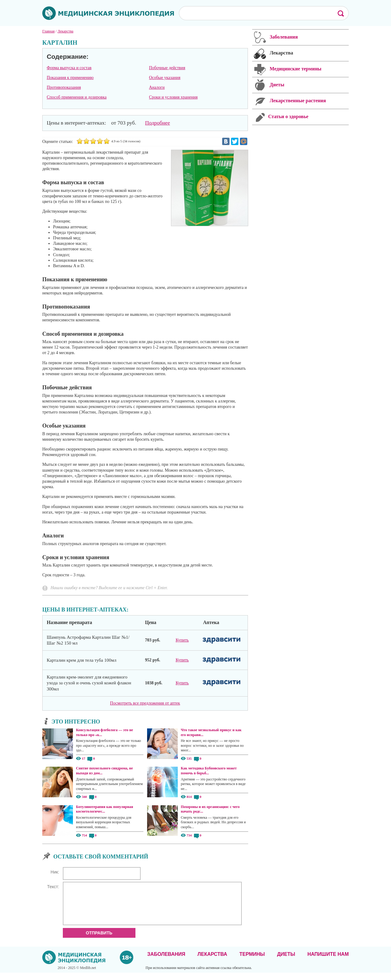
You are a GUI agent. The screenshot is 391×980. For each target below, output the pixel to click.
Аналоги (157, 87)
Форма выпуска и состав (69, 67)
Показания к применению (70, 77)
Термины (252, 961)
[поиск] (254, 13)
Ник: (55, 872)
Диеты (286, 961)
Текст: (53, 886)
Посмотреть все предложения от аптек (145, 703)
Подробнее (157, 123)
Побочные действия (167, 67)
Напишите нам (328, 961)
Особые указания (164, 77)
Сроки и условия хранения (173, 97)
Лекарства (212, 961)
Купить (182, 640)
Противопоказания (64, 87)
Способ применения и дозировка (76, 97)
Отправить (99, 940)
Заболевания (166, 961)
